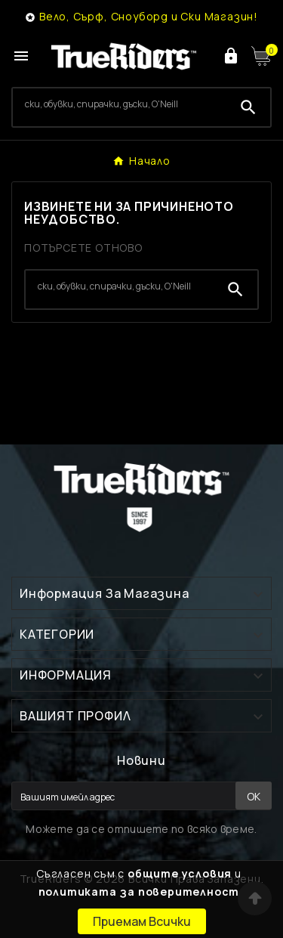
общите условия (180, 873)
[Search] (119, 104)
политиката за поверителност (139, 891)
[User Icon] (231, 56)
